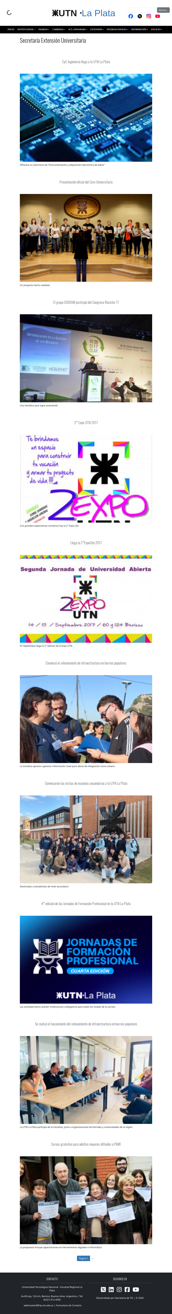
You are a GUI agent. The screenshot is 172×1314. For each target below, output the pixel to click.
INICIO (11, 29)
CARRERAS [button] (58, 29)
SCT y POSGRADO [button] (77, 29)
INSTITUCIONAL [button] (25, 29)
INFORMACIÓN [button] (138, 29)
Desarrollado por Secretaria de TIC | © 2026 (120, 1298)
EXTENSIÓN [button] (96, 29)
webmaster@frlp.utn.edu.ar (38, 1305)
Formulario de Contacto (69, 1305)
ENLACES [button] (156, 29)
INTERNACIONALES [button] (117, 29)
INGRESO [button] (43, 29)
